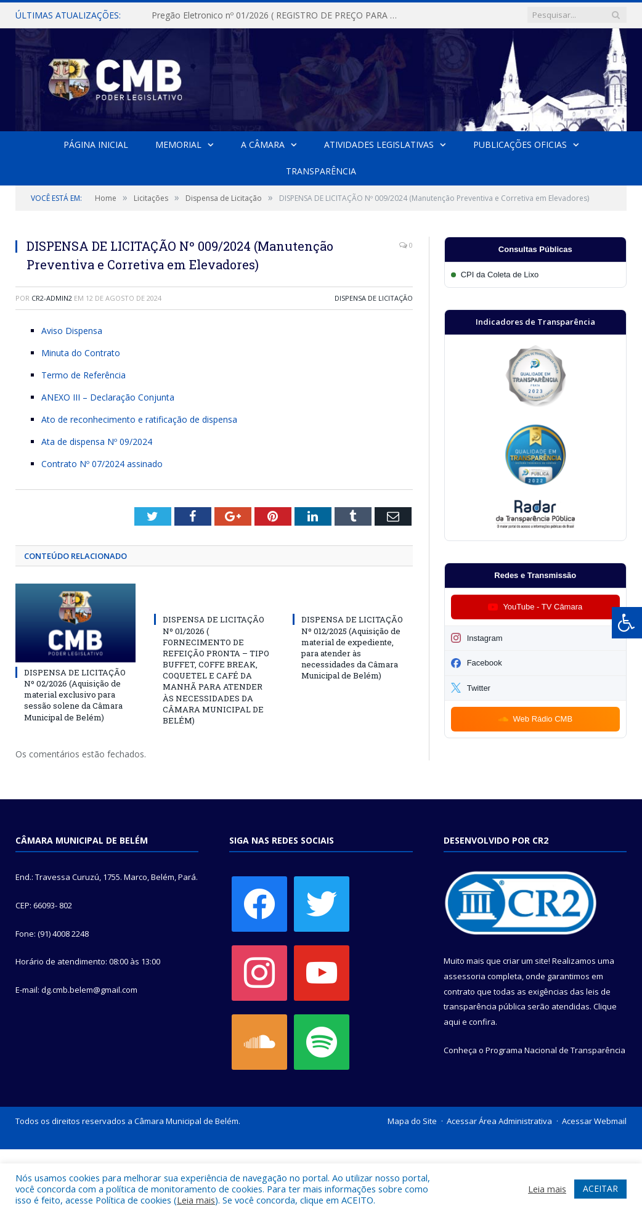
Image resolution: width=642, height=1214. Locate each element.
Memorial (178, 144)
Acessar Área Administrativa (499, 1120)
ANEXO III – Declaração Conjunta (107, 397)
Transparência (321, 171)
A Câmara (263, 144)
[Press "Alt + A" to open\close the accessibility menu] (627, 622)
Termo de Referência (83, 375)
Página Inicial (95, 144)
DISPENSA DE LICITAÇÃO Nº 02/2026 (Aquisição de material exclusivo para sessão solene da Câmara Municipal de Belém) (75, 695)
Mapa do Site (412, 1120)
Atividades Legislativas (379, 144)
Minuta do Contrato (80, 353)
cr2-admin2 (51, 298)
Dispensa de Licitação (374, 298)
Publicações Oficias (519, 144)
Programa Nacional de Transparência (555, 1050)
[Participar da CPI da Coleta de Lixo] (535, 274)
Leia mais (196, 1200)
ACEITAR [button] (600, 1188)
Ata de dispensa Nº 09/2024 (96, 441)
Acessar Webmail (594, 1120)
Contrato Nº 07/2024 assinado (102, 464)
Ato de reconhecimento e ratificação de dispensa (139, 419)
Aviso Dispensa (71, 330)
